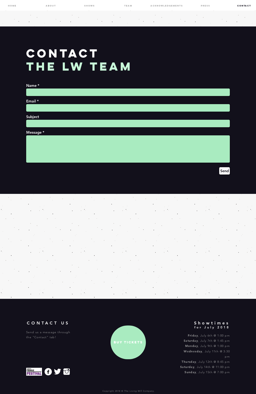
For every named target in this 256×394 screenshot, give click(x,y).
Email (31, 101)
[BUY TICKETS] (128, 342)
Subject (32, 117)
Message (34, 132)
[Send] (224, 171)
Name (31, 85)
